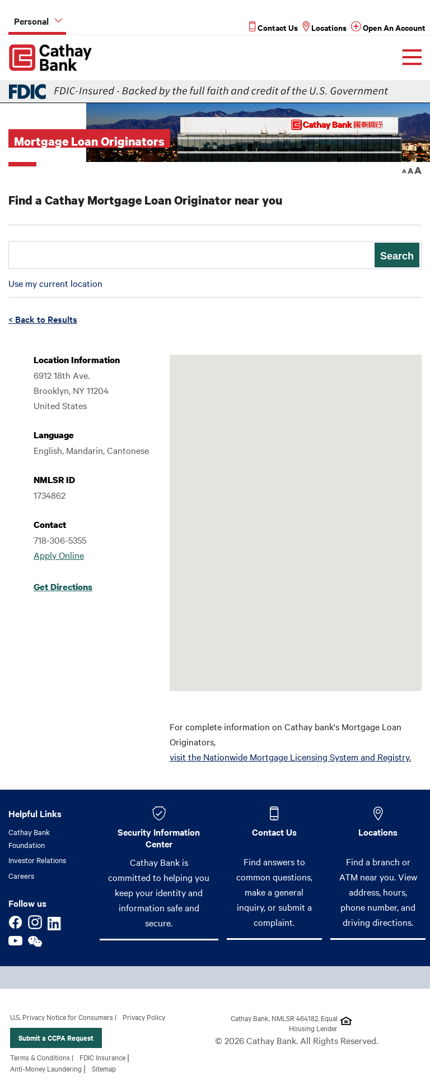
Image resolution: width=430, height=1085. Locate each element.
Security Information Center (159, 837)
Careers (21, 875)
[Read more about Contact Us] (273, 27)
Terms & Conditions (40, 1057)
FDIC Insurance (102, 1057)
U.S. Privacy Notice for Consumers (61, 1017)
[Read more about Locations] (324, 27)
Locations (378, 832)
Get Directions (63, 587)
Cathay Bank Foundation (29, 838)
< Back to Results (42, 319)
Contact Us (274, 832)
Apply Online (59, 555)
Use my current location (55, 283)
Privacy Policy (144, 1017)
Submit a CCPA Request (56, 1037)
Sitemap (104, 1068)
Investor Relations (37, 860)
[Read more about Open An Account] (388, 27)
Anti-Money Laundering (46, 1068)
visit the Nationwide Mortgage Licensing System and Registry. (290, 756)
